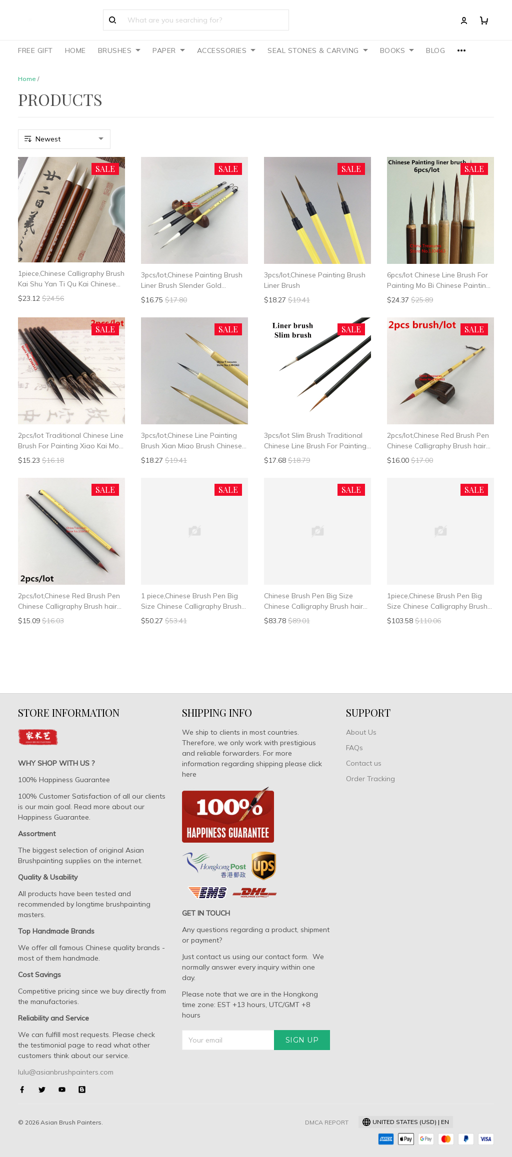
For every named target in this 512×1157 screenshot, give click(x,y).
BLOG (435, 50)
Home (27, 78)
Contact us (364, 763)
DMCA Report (326, 1122)
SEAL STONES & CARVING (318, 50)
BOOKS (397, 50)
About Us (361, 732)
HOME (75, 50)
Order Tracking (370, 778)
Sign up (302, 1040)
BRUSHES (119, 50)
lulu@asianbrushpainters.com (66, 1072)
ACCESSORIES (226, 50)
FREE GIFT (35, 50)
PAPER (168, 50)
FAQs (354, 747)
